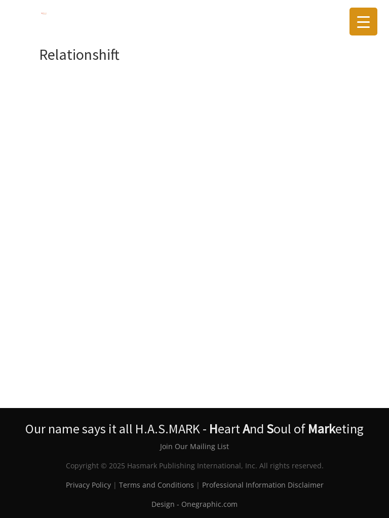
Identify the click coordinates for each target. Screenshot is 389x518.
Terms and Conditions (156, 485)
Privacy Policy (88, 485)
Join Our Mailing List (194, 446)
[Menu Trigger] (363, 21)
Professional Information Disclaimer (263, 485)
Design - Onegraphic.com (194, 504)
